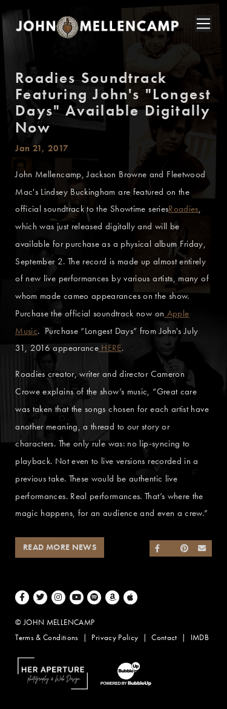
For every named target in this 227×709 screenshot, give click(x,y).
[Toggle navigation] (203, 23)
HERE (110, 348)
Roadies (183, 209)
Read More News (59, 547)
